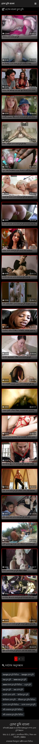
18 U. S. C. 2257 (9, 734)
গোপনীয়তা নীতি (22, 734)
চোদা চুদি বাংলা (7, 3)
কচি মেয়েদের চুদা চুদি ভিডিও (12, 709)
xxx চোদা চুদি (18, 689)
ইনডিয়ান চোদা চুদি (9, 699)
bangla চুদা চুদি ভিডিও (11, 674)
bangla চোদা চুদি (28, 674)
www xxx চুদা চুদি (20, 679)
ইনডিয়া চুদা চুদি (23, 694)
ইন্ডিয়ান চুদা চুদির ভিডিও (26, 699)
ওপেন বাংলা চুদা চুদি (28, 704)
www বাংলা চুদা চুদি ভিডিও (12, 684)
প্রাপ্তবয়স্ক (9, 741)
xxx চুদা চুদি (7, 689)
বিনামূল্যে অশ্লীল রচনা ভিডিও (23, 741)
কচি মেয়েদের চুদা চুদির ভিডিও (13, 714)
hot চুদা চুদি (7, 679)
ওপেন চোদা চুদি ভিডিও (11, 704)
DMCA (23, 737)
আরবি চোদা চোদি (9, 694)
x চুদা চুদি (28, 684)
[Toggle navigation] (35, 3)
